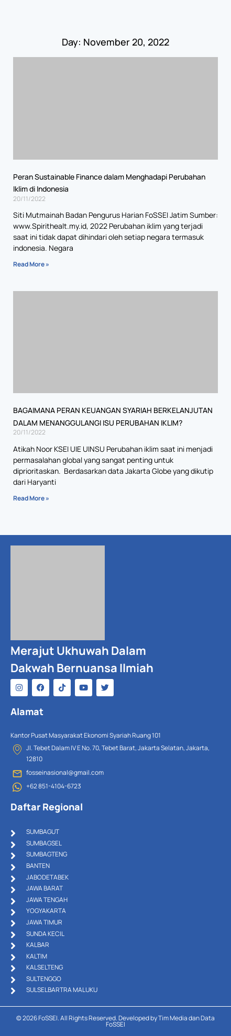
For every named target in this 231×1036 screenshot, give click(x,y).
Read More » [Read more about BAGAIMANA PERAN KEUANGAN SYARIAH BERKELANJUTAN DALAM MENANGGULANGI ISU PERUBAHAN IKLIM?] (31, 498)
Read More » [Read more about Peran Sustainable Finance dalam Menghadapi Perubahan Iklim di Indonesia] (31, 264)
